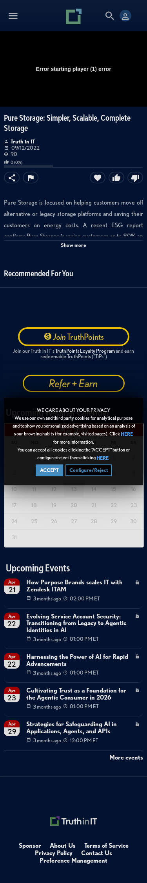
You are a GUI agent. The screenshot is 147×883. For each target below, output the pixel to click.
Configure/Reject (88, 472)
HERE (127, 436)
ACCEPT (49, 472)
